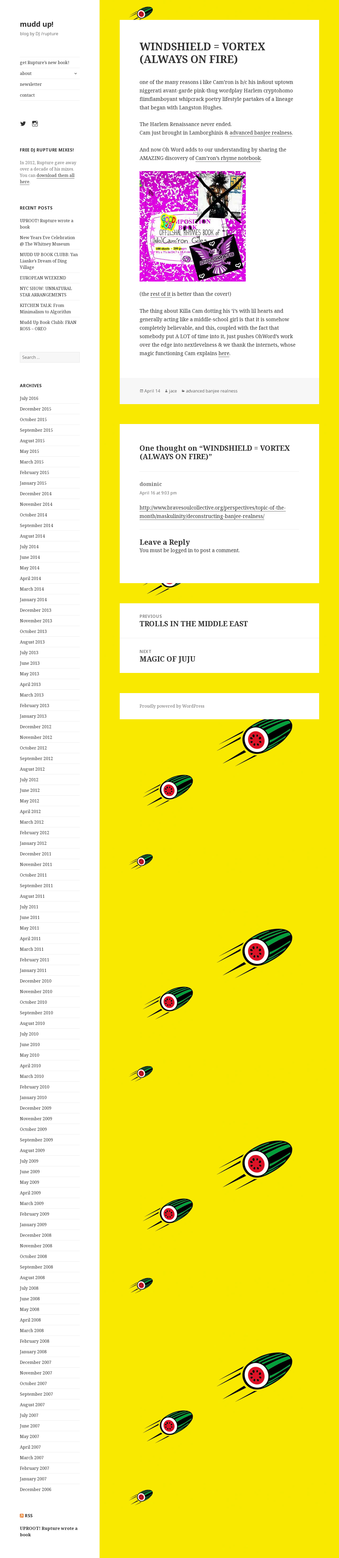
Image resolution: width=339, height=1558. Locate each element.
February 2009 (34, 1214)
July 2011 (29, 907)
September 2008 (36, 1267)
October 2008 (33, 1256)
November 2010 (36, 991)
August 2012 (32, 769)
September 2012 (36, 758)
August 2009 (32, 1150)
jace (173, 391)
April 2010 (30, 1066)
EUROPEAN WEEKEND (43, 278)
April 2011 (30, 938)
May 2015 (29, 451)
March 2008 (32, 1330)
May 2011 (29, 928)
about (26, 73)
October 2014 (33, 515)
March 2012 (32, 822)
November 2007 (36, 1373)
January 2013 (33, 716)
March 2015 (32, 462)
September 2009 (36, 1140)
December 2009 (35, 1108)
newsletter (31, 84)
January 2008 (33, 1352)
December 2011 (35, 854)
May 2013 (29, 674)
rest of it (161, 294)
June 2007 (30, 1426)
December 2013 (35, 610)
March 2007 (32, 1458)
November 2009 (36, 1119)
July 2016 (29, 398)
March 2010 (32, 1076)
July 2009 (29, 1161)
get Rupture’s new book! (44, 62)
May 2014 (29, 568)
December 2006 (35, 1489)
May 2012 (29, 801)
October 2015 (33, 419)
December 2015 (35, 409)
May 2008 (29, 1309)
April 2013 (30, 684)
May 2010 (29, 1055)
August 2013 (32, 642)
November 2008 (36, 1246)
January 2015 (33, 483)
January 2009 (33, 1224)
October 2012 (33, 748)
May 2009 (29, 1182)
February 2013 (34, 705)
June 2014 (30, 557)
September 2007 (36, 1394)
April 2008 (30, 1320)
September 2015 (36, 430)
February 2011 (34, 960)
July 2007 (29, 1415)
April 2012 (30, 811)
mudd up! (36, 24)
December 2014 (35, 494)
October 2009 (33, 1129)
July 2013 (29, 652)
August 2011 (32, 896)
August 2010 (32, 1023)
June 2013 (30, 663)
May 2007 (29, 1436)
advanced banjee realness (261, 132)
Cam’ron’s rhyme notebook (228, 158)
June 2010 (30, 1044)
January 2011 (33, 970)
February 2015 (34, 472)
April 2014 (30, 578)
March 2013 (32, 695)
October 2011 (33, 875)
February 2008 (34, 1341)
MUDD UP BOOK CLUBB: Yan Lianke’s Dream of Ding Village (49, 261)
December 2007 (35, 1362)
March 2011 (32, 949)
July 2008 (29, 1288)
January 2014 (33, 599)
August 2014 (32, 536)
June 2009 (30, 1172)
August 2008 (32, 1277)
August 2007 (32, 1405)
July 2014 (29, 547)
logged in (182, 550)
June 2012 (30, 790)
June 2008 (30, 1299)
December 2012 (35, 727)
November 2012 (36, 737)
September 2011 (36, 886)
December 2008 (35, 1235)
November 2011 (36, 864)
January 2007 (33, 1479)
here (223, 353)
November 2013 (36, 621)
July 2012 (29, 780)
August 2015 (32, 441)
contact (27, 95)
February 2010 (34, 1087)
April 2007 (30, 1447)
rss (29, 1516)
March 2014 (32, 589)
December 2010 (35, 981)
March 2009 (32, 1203)
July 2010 (29, 1034)
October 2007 (33, 1383)
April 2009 (30, 1193)
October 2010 (33, 1002)
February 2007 (34, 1468)
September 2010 (36, 1013)
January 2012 (33, 843)
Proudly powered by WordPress (172, 706)
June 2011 (30, 917)
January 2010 (33, 1097)
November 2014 (36, 504)
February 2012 (34, 833)
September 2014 (36, 525)
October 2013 (33, 631)
